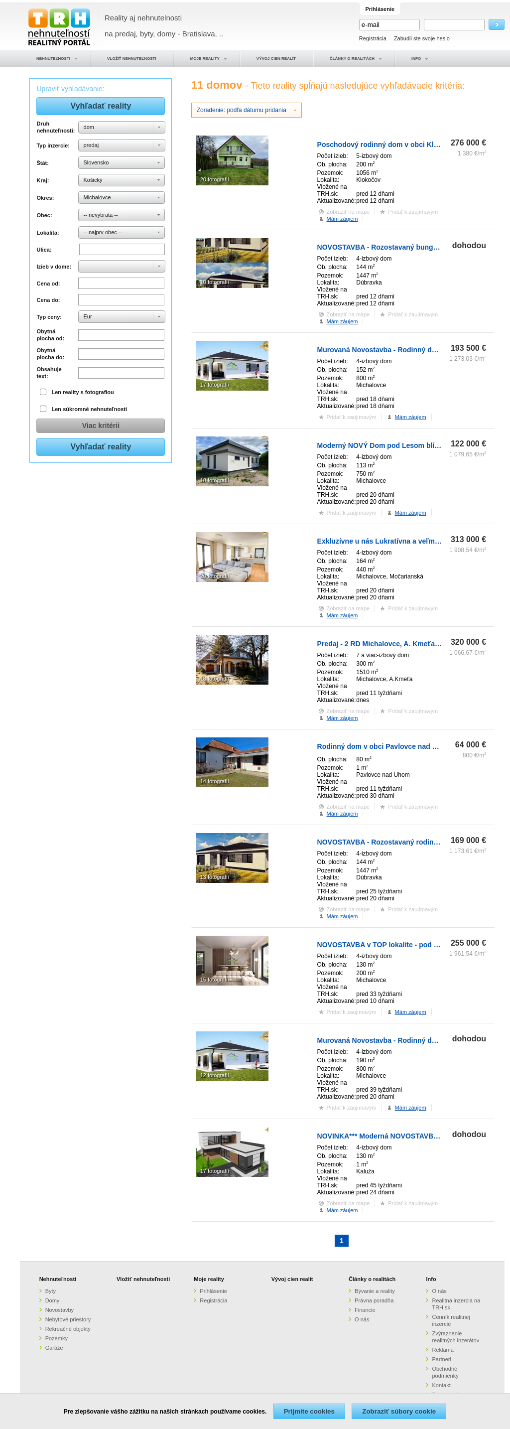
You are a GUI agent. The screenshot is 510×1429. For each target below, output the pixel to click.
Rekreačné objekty (68, 1329)
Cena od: (48, 283)
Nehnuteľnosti (58, 1279)
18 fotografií (214, 480)
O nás (362, 1319)
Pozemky (56, 1338)
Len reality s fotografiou (83, 392)
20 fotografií (214, 179)
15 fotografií (214, 980)
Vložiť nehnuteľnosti (143, 1279)
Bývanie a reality (375, 1291)
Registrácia (372, 38)
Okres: (45, 198)
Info (431, 1279)
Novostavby (59, 1310)
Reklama (442, 1350)
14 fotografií (214, 781)
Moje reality (209, 1279)
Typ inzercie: (52, 145)
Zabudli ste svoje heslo (422, 38)
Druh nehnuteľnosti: (55, 127)
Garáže (54, 1348)
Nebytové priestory (68, 1319)
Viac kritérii (101, 425)
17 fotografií (214, 385)
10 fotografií (214, 282)
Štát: (42, 163)
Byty (50, 1291)
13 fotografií (214, 877)
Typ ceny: (49, 317)
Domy (52, 1300)
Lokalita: (47, 233)
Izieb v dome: (53, 267)
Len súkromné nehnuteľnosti (90, 409)
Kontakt (441, 1385)
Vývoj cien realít (292, 1279)
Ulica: (43, 250)
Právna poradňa (374, 1300)
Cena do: (48, 300)
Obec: (44, 215)
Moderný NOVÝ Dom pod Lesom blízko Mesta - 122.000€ (410, 445)
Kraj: (42, 180)
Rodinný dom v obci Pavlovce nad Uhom (384, 746)
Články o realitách (372, 1279)
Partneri (441, 1359)
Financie (365, 1310)
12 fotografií (214, 1075)
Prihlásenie (213, 1291)
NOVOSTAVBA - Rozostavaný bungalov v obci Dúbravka (410, 247)
